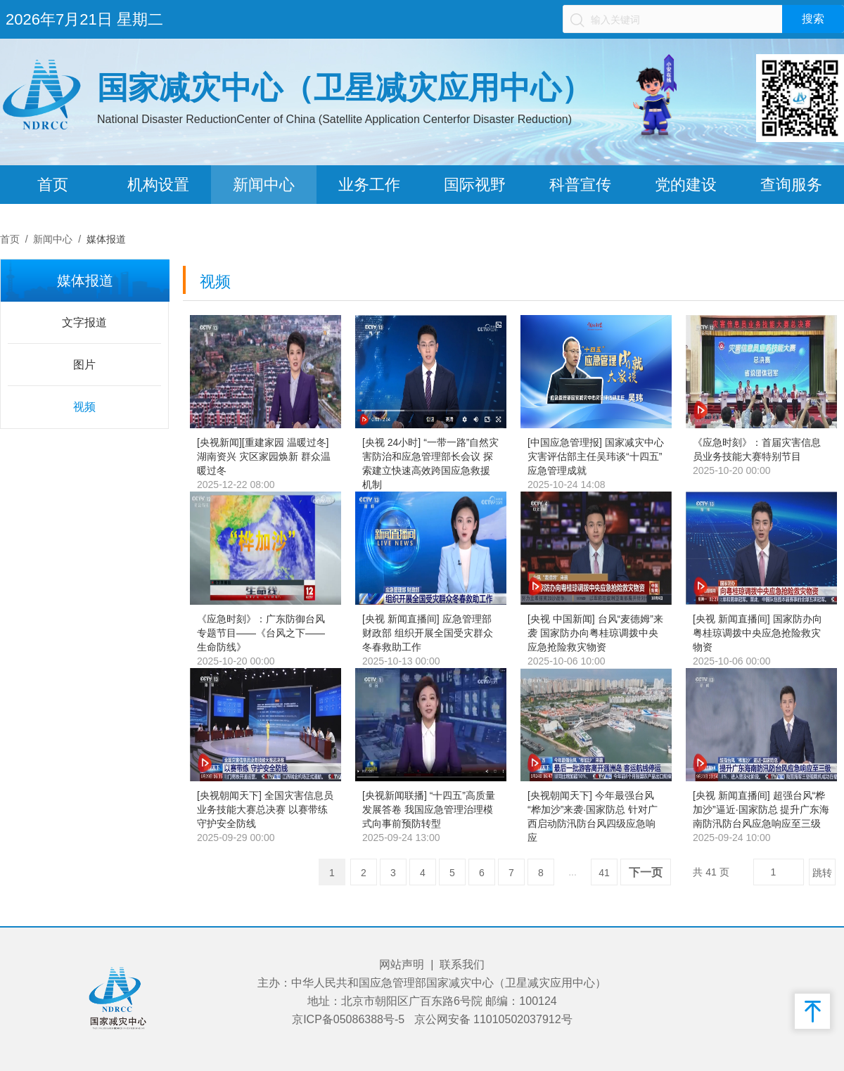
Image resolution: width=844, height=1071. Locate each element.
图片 (84, 365)
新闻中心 (264, 184)
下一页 (646, 872)
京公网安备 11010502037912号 (493, 1019)
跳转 (822, 872)
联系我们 (462, 964)
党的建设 (686, 184)
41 (604, 872)
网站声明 (401, 964)
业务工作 (369, 184)
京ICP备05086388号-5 (348, 1019)
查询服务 (791, 184)
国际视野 (475, 184)
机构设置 (158, 184)
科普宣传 (580, 184)
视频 (84, 407)
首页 (52, 184)
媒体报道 (106, 239)
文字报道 (84, 322)
